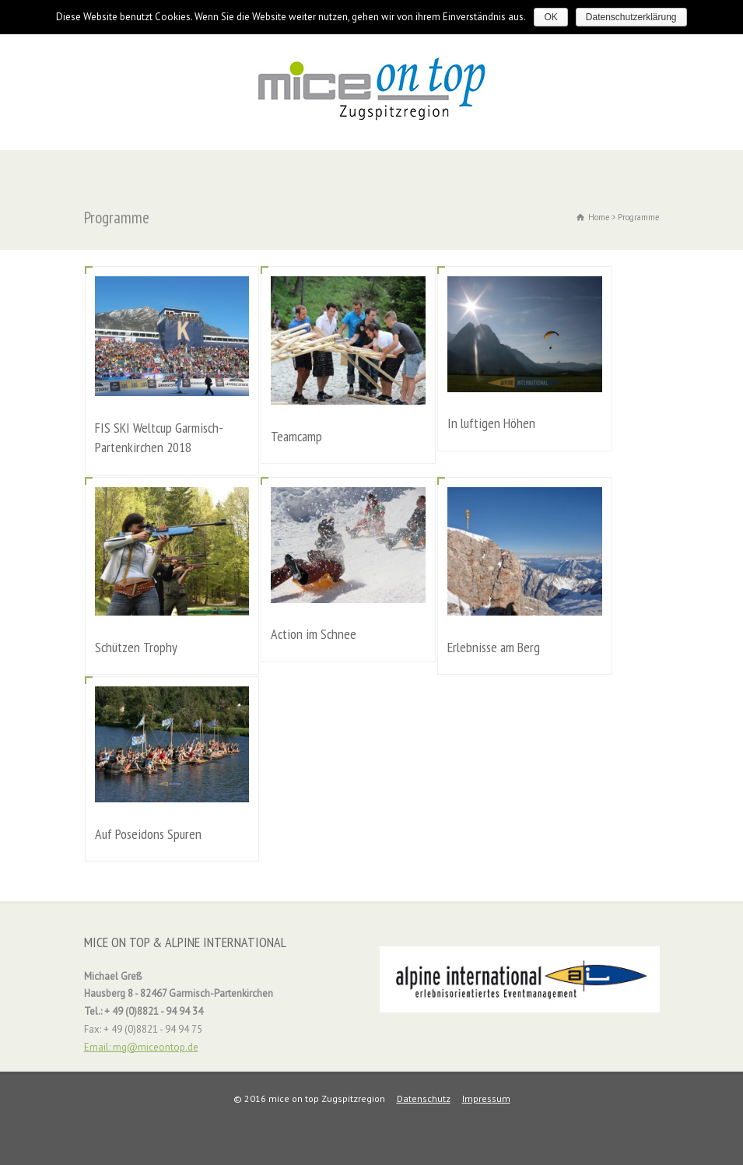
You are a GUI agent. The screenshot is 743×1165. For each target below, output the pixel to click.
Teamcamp (296, 436)
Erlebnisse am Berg (493, 647)
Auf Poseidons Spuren (148, 834)
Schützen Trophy (136, 647)
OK (550, 17)
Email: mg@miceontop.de (141, 1047)
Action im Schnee (313, 634)
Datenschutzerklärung (631, 17)
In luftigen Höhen (491, 423)
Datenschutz (423, 1098)
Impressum (486, 1098)
